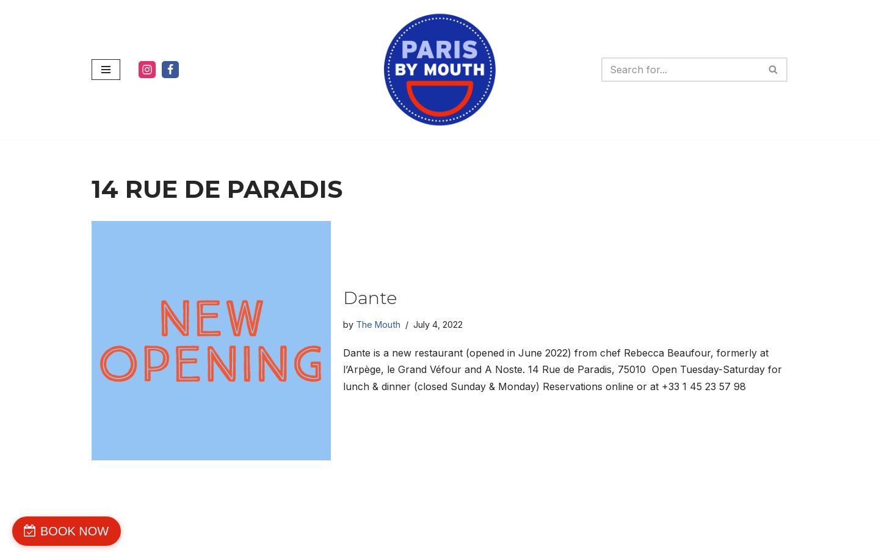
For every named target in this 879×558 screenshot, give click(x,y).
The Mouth (378, 324)
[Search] (680, 69)
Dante (370, 298)
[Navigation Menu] (106, 69)
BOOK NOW (74, 531)
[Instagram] (147, 69)
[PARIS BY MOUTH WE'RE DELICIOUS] (440, 69)
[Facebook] (170, 69)
